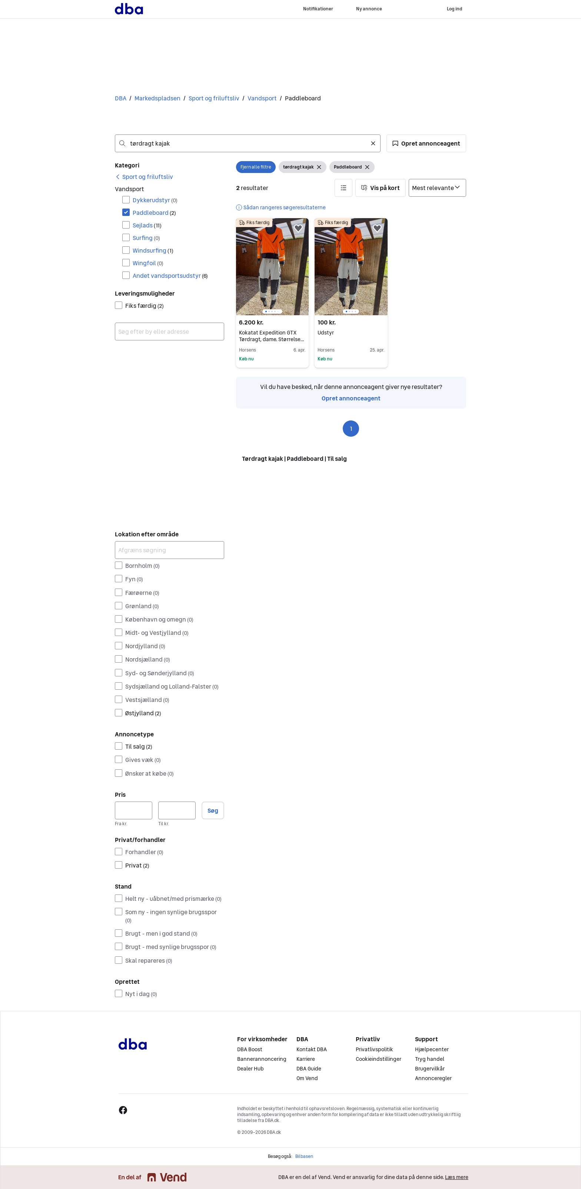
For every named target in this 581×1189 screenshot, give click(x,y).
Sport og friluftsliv (214, 98)
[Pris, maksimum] (177, 810)
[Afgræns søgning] (169, 550)
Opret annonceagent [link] (351, 398)
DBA (120, 98)
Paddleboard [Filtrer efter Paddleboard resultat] (154, 212)
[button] (426, 143)
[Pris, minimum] (133, 810)
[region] (272, 266)
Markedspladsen (157, 98)
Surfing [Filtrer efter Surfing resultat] (146, 237)
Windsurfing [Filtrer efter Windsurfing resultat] (153, 250)
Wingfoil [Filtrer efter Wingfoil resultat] (148, 263)
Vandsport (262, 98)
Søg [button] (213, 810)
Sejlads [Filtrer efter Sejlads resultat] (147, 225)
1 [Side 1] (351, 428)
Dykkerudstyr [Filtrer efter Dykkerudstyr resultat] (155, 200)
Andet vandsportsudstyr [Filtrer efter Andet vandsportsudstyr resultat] (170, 275)
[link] (144, 176)
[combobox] (248, 143)
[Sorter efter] (437, 188)
